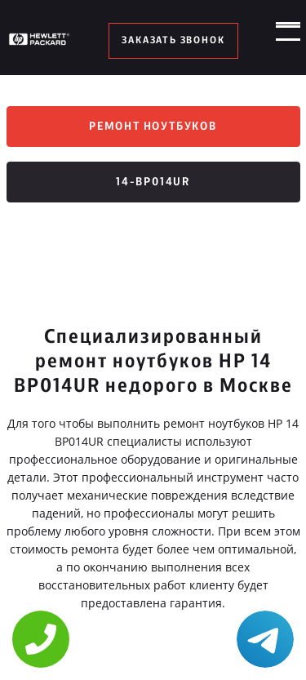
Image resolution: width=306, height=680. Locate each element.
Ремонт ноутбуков (153, 127)
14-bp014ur (153, 184)
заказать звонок (173, 41)
